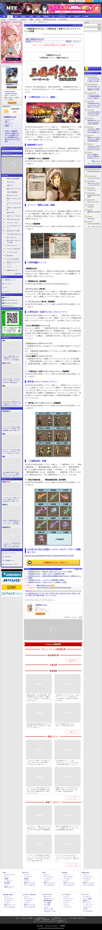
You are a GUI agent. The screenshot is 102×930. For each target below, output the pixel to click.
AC (70, 16)
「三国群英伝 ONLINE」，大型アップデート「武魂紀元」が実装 (46, 582)
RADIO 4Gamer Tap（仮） (13, 219)
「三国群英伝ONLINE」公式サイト (54, 562)
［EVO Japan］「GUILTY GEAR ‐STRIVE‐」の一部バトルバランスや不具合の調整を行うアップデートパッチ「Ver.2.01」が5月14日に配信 (93, 147)
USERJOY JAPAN (10, 91)
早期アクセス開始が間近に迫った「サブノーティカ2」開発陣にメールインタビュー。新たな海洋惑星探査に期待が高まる (11, 522)
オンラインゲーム (9, 874)
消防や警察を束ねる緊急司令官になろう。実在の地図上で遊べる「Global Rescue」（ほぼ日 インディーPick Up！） (38, 725)
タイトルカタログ (29, 885)
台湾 (34, 595)
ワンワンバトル (91, 189)
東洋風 (38, 595)
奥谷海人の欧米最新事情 (13, 178)
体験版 (31, 19)
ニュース (7, 119)
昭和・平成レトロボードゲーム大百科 (14, 241)
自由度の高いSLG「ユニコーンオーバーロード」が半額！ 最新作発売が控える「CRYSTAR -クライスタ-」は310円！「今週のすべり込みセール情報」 (93, 122)
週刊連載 (7, 883)
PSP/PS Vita (85, 872)
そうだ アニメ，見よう (13, 222)
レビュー (3, 19)
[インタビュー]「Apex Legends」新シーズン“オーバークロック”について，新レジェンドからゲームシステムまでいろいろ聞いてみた (67, 858)
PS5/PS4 (23, 16)
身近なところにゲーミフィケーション (14, 262)
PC (10, 16)
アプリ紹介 (47, 905)
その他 (85, 909)
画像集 (7, 126)
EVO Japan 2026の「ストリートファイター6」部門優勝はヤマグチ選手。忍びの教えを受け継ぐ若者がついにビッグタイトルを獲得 (93, 88)
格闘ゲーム (86, 900)
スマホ (38, 16)
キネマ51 (9, 267)
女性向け (46, 16)
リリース (47, 595)
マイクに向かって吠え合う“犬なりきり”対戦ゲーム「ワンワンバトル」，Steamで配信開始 (93, 113)
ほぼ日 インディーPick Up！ (14, 216)
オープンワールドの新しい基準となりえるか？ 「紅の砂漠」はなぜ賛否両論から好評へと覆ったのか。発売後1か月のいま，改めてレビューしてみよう (12, 428)
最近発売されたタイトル (49, 19)
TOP (4, 16)
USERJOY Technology (11, 93)
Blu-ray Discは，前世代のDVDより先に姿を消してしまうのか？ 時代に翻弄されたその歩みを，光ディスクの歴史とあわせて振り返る (12, 403)
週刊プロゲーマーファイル (14, 188)
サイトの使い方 (22, 1)
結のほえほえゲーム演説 (13, 230)
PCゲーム (7, 297)
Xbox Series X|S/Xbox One (11, 300)
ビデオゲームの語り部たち (14, 248)
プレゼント (8, 283)
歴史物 (42, 595)
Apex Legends (90, 218)
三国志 (30, 595)
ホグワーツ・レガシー (93, 201)
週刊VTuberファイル (12, 195)
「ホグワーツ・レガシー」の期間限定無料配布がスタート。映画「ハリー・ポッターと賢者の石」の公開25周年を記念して (93, 96)
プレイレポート (13, 19)
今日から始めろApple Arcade (14, 234)
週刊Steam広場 (10, 212)
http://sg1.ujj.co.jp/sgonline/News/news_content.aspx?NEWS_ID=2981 (49, 555)
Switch (31, 16)
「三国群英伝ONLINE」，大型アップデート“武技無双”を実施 (45, 574)
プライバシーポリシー (11, 552)
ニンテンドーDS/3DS (29, 894)
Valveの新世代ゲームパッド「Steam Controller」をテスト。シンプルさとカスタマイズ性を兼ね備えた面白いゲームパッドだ (67, 762)
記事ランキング (9, 887)
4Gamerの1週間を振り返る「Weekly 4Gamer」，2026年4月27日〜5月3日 (65, 724)
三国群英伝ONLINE (12, 84)
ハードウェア (61, 16)
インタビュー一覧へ (72, 865)
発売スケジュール (29, 883)
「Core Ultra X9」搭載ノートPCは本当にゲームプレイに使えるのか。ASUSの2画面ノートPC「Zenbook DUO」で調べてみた (38, 762)
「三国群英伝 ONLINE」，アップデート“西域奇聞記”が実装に (45, 580)
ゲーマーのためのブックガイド (14, 226)
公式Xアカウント (10, 1)
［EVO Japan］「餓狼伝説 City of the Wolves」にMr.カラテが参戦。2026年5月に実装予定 (93, 130)
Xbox (16, 16)
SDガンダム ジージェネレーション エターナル (93, 183)
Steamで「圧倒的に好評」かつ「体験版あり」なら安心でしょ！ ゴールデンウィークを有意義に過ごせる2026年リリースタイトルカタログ (12, 358)
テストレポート (68, 898)
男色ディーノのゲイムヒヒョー (14, 199)
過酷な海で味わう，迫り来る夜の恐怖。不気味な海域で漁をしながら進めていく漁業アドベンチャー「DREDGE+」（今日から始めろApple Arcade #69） (38, 697)
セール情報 (47, 903)
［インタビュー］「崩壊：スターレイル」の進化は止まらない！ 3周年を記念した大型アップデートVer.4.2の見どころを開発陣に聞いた (11, 499)
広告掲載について (9, 560)
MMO (46, 593)
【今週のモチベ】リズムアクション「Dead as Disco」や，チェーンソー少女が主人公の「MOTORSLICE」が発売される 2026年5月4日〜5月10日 (67, 697)
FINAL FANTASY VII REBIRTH (93, 195)
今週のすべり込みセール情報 (14, 208)
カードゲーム (87, 903)
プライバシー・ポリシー (51, 925)
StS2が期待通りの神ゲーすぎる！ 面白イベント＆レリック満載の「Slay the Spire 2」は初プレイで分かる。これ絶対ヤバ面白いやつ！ (12, 474)
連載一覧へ (19, 273)
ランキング (97, 1)
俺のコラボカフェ (11, 237)
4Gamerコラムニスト (12, 245)
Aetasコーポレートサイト (11, 564)
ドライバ (7, 291)
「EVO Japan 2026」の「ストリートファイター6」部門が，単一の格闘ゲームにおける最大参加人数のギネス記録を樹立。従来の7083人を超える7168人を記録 (93, 79)
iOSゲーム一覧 (48, 909)
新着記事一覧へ (73, 660)
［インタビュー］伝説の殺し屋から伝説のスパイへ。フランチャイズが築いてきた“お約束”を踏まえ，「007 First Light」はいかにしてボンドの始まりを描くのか (11, 545)
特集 (6, 121)
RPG (43, 593)
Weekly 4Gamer (10, 182)
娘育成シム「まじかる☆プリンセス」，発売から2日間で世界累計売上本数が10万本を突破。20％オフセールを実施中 (93, 139)
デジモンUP (90, 206)
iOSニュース (47, 896)
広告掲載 (62, 925)
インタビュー (23, 19)
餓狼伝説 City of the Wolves (93, 212)
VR (53, 16)
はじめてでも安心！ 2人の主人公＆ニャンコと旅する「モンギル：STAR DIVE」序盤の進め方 (11, 380)
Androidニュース (49, 898)
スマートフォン (47, 894)
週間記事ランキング (10, 279)
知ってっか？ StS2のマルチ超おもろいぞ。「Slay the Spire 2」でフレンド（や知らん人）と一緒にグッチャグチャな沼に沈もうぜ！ (12, 451)
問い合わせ (31, 1)
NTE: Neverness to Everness (94, 172)
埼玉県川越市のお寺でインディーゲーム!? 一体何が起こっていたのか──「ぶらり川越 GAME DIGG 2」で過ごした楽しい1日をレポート (93, 105)
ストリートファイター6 (93, 178)
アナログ (76, 16)
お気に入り (81, 1)
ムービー (38, 19)
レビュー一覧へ (73, 798)
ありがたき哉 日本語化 (13, 259)
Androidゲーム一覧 (49, 911)
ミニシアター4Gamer (12, 252)
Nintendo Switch (9, 305)
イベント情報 (87, 898)
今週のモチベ (10, 185)
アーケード (85, 894)
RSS (2, 1)
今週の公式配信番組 (12, 192)
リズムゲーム (87, 907)
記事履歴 (89, 1)
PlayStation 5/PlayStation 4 (11, 303)
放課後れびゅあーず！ (12, 270)
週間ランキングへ (96, 161)
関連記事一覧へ (78, 569)
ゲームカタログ (63, 19)
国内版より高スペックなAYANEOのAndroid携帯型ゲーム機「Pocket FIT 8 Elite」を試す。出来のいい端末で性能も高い (67, 789)
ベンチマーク (67, 907)
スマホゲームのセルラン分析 (14, 204)
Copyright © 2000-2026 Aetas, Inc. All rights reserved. (51, 928)
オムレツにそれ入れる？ (93, 223)
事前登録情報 (48, 900)
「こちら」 (60, 919)
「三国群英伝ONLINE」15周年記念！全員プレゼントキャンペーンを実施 (49, 571)
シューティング (88, 905)
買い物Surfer (10, 255)
